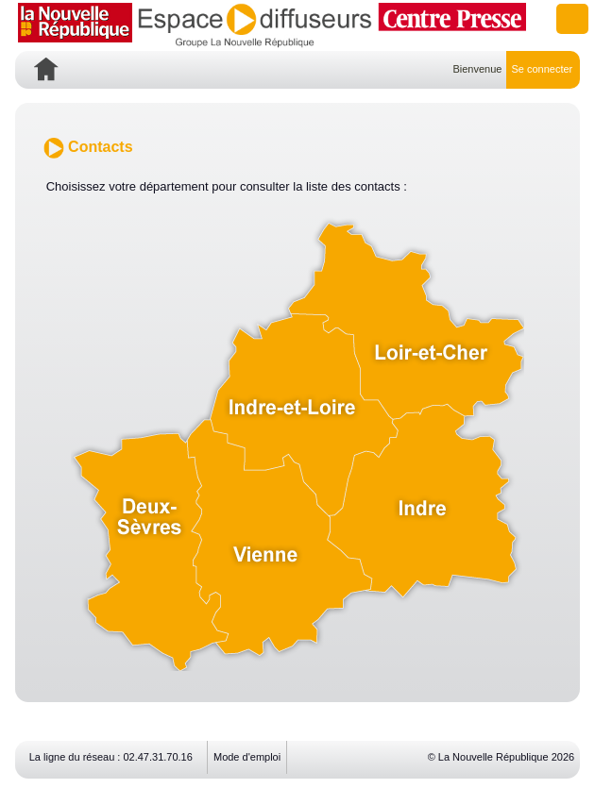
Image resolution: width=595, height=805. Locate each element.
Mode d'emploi (246, 757)
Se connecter (541, 69)
